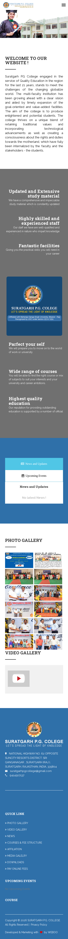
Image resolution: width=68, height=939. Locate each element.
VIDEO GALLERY (17, 829)
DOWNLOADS (15, 862)
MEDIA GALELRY (17, 855)
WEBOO (53, 932)
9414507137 (14, 775)
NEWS (11, 836)
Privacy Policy (39, 924)
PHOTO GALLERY (17, 823)
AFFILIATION (14, 849)
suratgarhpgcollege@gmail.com (28, 771)
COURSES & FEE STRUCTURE (24, 842)
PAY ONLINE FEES (17, 868)
